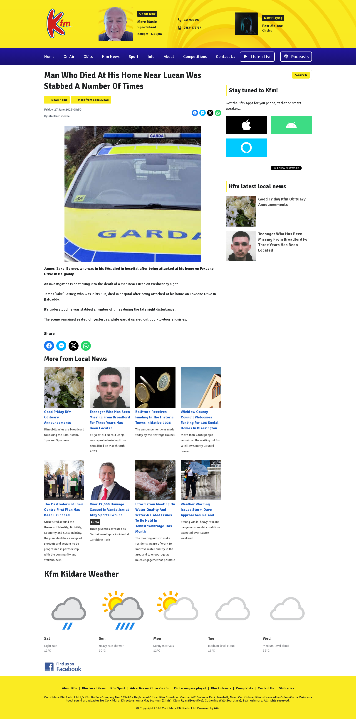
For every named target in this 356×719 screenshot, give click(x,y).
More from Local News (93, 100)
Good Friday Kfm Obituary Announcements (64, 396)
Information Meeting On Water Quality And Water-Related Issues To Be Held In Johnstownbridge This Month (155, 497)
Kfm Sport (117, 688)
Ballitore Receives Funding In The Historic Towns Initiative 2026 (155, 396)
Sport (133, 56)
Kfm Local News (94, 688)
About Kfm (69, 688)
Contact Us (225, 56)
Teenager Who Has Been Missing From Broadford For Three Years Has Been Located (110, 398)
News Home (59, 100)
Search (301, 75)
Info (151, 56)
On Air (69, 56)
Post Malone (272, 26)
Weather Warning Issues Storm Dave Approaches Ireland (201, 488)
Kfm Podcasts (221, 688)
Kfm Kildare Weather (81, 574)
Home (49, 56)
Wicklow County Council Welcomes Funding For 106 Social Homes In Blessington (201, 398)
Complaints (244, 688)
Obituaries (286, 688)
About (169, 56)
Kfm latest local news (257, 186)
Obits (88, 56)
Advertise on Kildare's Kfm (149, 688)
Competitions (195, 56)
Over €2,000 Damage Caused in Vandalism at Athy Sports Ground (110, 488)
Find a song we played (190, 688)
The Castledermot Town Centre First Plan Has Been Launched (64, 488)
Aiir (216, 708)
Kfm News (111, 56)
